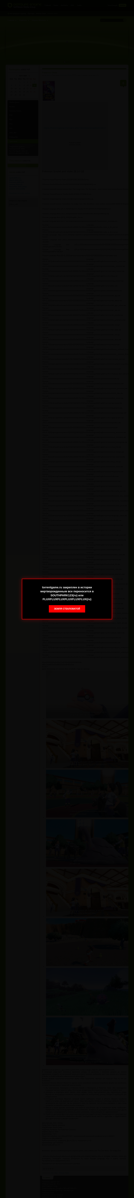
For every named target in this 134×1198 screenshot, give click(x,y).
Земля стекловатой (67, 608)
